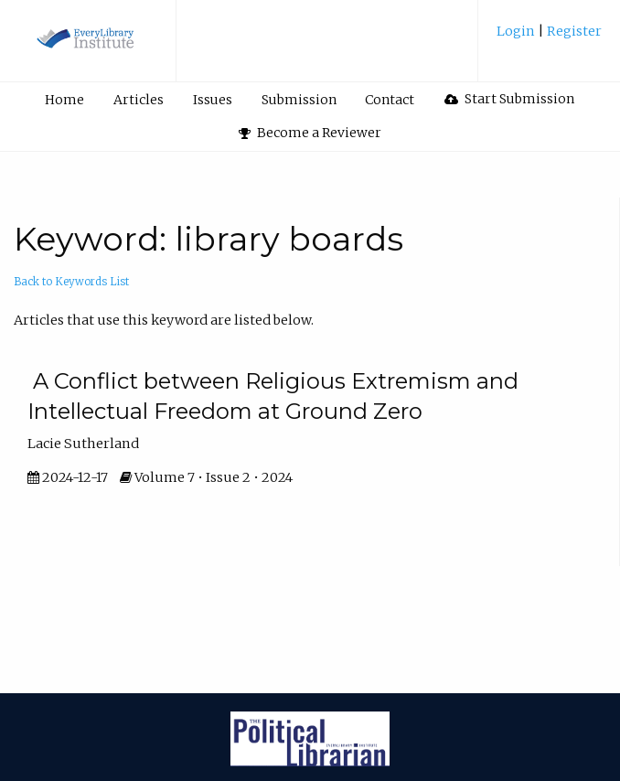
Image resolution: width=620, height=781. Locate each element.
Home (64, 99)
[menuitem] (549, 38)
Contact (389, 99)
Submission (299, 99)
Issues (212, 99)
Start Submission (509, 99)
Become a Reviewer (310, 132)
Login (517, 31)
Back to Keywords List (71, 281)
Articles (138, 99)
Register (573, 31)
